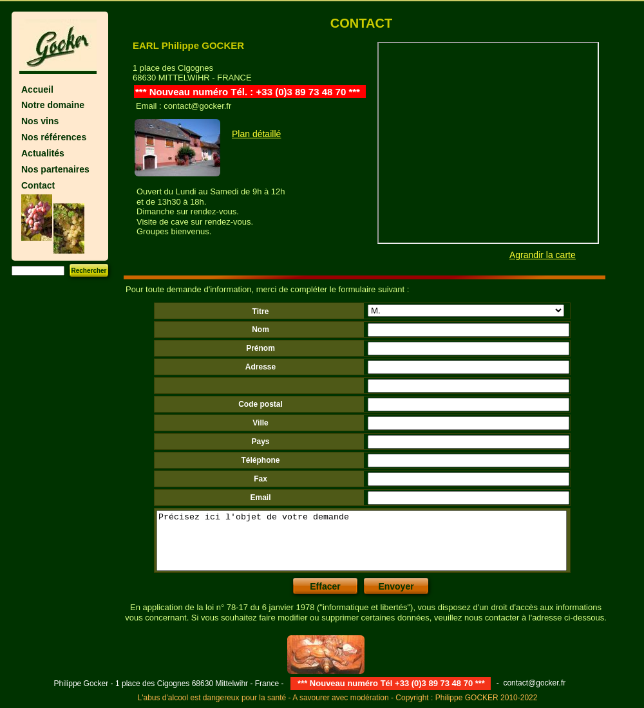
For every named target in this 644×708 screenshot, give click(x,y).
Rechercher (88, 270)
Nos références (53, 137)
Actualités (42, 153)
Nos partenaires (55, 169)
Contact (38, 185)
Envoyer (395, 586)
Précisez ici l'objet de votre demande (361, 540)
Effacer (325, 586)
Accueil (37, 89)
